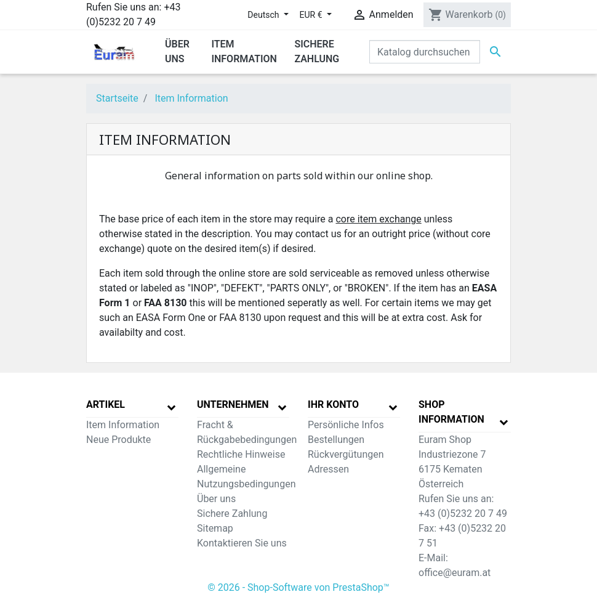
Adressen (328, 469)
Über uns (216, 499)
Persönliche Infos (346, 425)
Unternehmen (233, 404)
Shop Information (451, 412)
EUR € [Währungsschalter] (312, 15)
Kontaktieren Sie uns (242, 543)
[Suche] (424, 51)
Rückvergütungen (346, 454)
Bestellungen (336, 439)
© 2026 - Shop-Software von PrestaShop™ (298, 587)
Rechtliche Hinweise (241, 454)
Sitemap (215, 528)
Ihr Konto (333, 404)
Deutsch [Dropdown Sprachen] (264, 15)
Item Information (122, 425)
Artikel (105, 404)
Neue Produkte (118, 439)
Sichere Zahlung (232, 513)
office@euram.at (455, 573)
